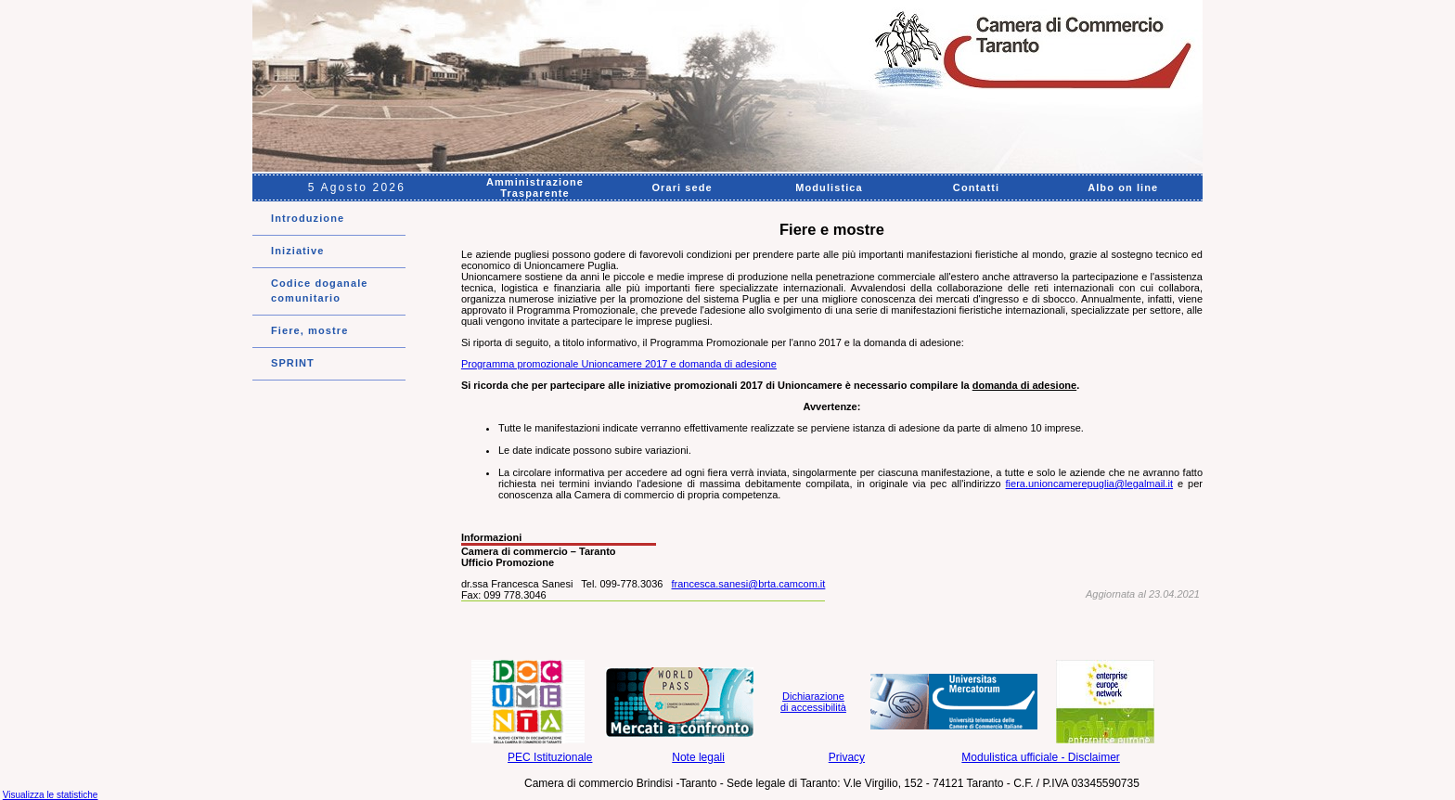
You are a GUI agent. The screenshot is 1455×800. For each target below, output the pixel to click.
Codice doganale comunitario (319, 290)
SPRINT (293, 362)
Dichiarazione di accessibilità (813, 701)
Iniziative (297, 250)
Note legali (698, 757)
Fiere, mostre (309, 330)
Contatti (976, 187)
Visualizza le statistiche (50, 795)
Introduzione (307, 218)
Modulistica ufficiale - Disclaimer (1040, 757)
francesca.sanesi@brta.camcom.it (749, 583)
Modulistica (829, 187)
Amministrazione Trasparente (535, 187)
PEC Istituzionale (550, 757)
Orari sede (681, 187)
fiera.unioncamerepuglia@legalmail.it (1090, 483)
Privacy (847, 757)
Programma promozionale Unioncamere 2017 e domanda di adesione (619, 363)
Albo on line (1123, 187)
